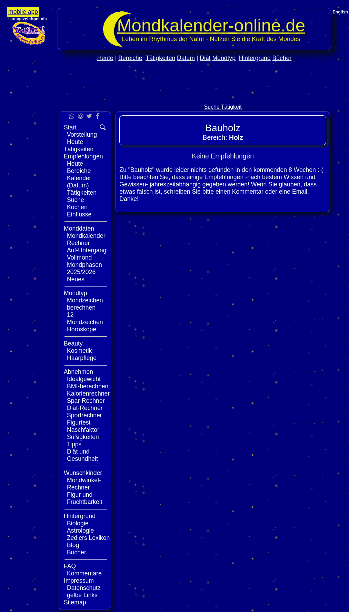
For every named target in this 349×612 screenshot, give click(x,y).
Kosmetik (79, 350)
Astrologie (80, 530)
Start (70, 127)
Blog (73, 545)
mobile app (23, 11)
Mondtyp (223, 58)
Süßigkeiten (83, 437)
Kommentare (84, 573)
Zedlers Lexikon (88, 537)
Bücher (282, 58)
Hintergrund (255, 58)
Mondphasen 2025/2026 (84, 268)
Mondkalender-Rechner (87, 239)
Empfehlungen (83, 156)
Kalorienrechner (88, 393)
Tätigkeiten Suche (82, 196)
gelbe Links (82, 595)
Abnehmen (78, 371)
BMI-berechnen (87, 386)
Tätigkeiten (160, 58)
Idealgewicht (84, 379)
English (340, 12)
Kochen (77, 207)
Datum (186, 58)
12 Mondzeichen (85, 318)
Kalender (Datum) (79, 182)
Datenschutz (84, 587)
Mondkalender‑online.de (211, 25)
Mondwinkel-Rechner (84, 484)
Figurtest (78, 422)
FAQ (70, 566)
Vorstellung (82, 134)
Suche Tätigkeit (223, 107)
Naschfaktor (83, 429)
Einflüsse (79, 214)
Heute (105, 58)
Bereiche (130, 58)
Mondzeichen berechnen (85, 304)
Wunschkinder (83, 472)
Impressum (79, 580)
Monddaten (79, 228)
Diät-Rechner (85, 408)
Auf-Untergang (86, 250)
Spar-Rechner (86, 400)
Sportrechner (84, 415)
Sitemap (75, 602)
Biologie (78, 523)
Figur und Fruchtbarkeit (84, 498)
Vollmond (79, 257)
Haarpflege (82, 357)
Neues (75, 279)
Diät (205, 58)
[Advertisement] (194, 97)
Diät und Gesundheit (82, 455)
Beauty (73, 343)
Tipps (74, 444)
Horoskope (81, 329)
